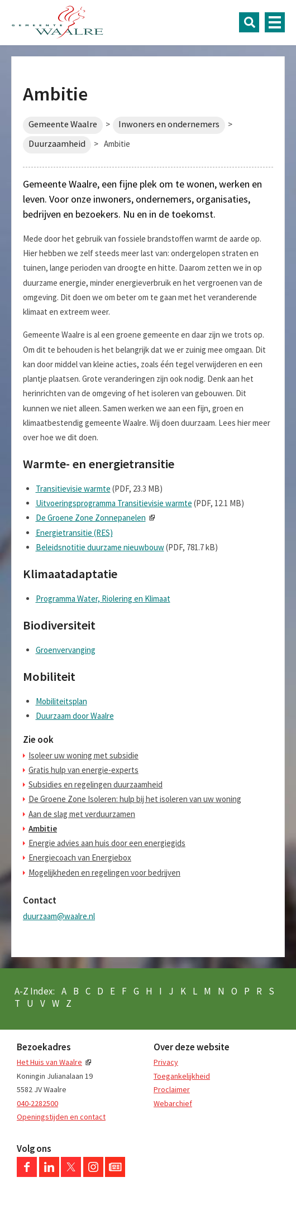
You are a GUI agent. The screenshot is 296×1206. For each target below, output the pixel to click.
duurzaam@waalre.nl (59, 916)
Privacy (166, 1062)
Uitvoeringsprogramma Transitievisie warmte (114, 503)
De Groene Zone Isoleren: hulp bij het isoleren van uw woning (134, 799)
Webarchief (173, 1103)
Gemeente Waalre (62, 124)
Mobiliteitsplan (61, 701)
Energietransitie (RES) (74, 532)
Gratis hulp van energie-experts (83, 770)
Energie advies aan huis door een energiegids (106, 843)
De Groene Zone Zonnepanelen (91, 517)
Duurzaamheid (56, 144)
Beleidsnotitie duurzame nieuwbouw (100, 547)
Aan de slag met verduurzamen (81, 814)
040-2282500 (37, 1103)
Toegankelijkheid (182, 1076)
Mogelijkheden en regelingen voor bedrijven (104, 872)
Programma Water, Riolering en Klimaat (103, 598)
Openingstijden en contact (61, 1117)
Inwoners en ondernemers (168, 124)
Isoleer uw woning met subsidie (83, 755)
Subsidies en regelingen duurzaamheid (95, 784)
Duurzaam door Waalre (75, 715)
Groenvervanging (66, 650)
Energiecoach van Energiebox (79, 857)
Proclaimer (172, 1089)
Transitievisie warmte (73, 488)
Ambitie (42, 828)
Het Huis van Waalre (49, 1062)
